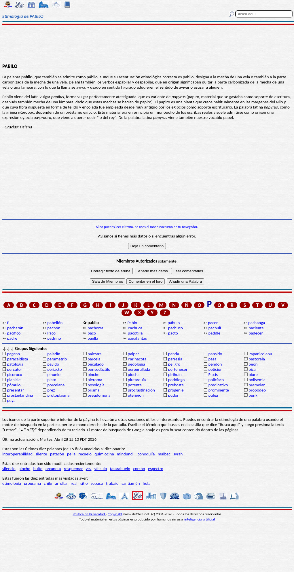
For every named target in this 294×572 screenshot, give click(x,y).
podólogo (176, 379)
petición (215, 369)
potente (135, 384)
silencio (9, 468)
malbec (164, 454)
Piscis (213, 374)
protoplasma (58, 395)
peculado (96, 364)
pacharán (15, 327)
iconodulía (145, 454)
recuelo (85, 454)
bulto (38, 468)
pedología (136, 364)
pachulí (214, 327)
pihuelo (53, 374)
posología (96, 384)
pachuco (175, 327)
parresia (175, 359)
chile (48, 483)
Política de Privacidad (89, 514)
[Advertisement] (147, 44)
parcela (94, 359)
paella (93, 338)
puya (11, 400)
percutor (14, 369)
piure (253, 374)
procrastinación (141, 390)
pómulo (13, 384)
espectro (155, 468)
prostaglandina (20, 395)
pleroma (95, 379)
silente (41, 454)
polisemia (257, 379)
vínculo (100, 468)
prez (51, 390)
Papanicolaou (260, 353)
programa (32, 483)
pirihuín (175, 374)
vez (89, 468)
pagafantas (137, 338)
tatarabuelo (120, 468)
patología (15, 364)
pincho (24, 468)
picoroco (14, 374)
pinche (93, 374)
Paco (51, 333)
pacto (173, 333)
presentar (15, 390)
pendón (215, 364)
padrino (54, 338)
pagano (13, 353)
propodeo (257, 390)
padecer (256, 333)
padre (12, 338)
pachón (53, 327)
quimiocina (104, 454)
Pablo (132, 322)
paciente (256, 327)
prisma (94, 390)
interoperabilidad (17, 454)
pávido (53, 364)
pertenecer (177, 369)
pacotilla (135, 333)
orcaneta (53, 468)
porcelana (56, 384)
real (74, 483)
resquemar (73, 468)
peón (253, 364)
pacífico (13, 333)
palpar (133, 353)
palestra (95, 353)
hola (146, 483)
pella (71, 454)
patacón (57, 454)
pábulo (174, 322)
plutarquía (137, 379)
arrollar (61, 483)
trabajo (112, 483)
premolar (257, 384)
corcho (139, 468)
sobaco (97, 483)
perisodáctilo (99, 369)
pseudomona (99, 395)
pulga (213, 395)
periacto (54, 369)
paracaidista (17, 359)
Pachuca (135, 327)
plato (51, 379)
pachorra (95, 327)
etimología (11, 483)
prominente (218, 390)
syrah (178, 454)
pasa (212, 359)
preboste (176, 384)
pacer (213, 322)
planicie (13, 379)
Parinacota (137, 359)
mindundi (125, 454)
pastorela (257, 359)
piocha (134, 374)
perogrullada (139, 369)
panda (173, 353)
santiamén (131, 483)
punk (253, 395)
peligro (174, 364)
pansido (215, 353)
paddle (214, 333)
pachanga (256, 322)
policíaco (216, 379)
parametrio (57, 359)
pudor (173, 395)
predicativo (218, 384)
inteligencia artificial (199, 519)
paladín (53, 353)
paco (92, 333)
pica (252, 369)
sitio (84, 483)
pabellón (54, 322)
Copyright (115, 514)
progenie (176, 390)
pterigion (136, 395)
